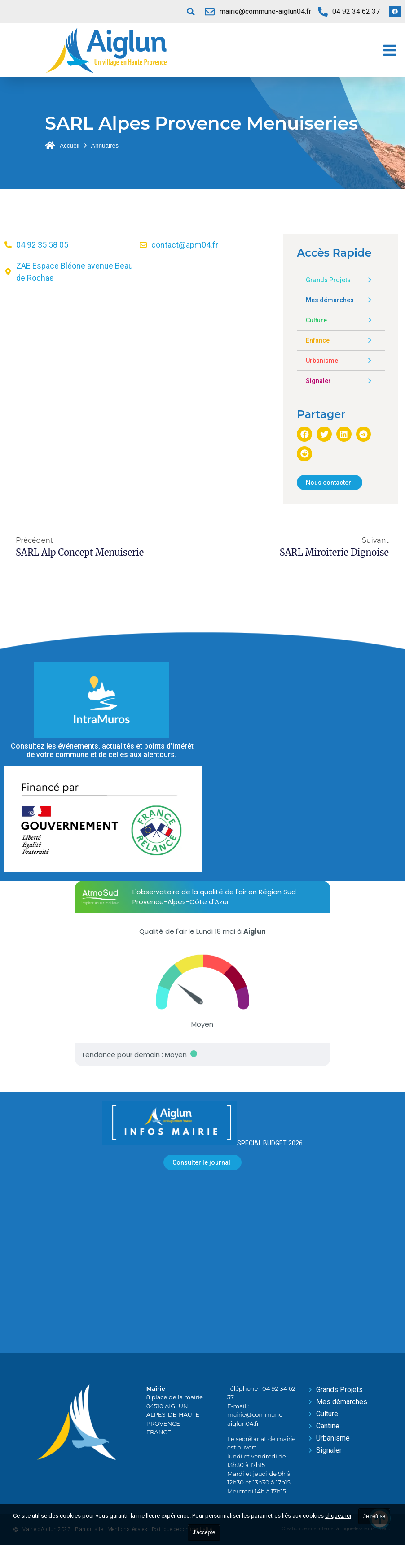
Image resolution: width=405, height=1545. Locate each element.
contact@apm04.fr (184, 244)
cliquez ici (338, 1515)
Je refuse (374, 1516)
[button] (191, 11)
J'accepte (204, 1532)
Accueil (69, 145)
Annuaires (105, 145)
